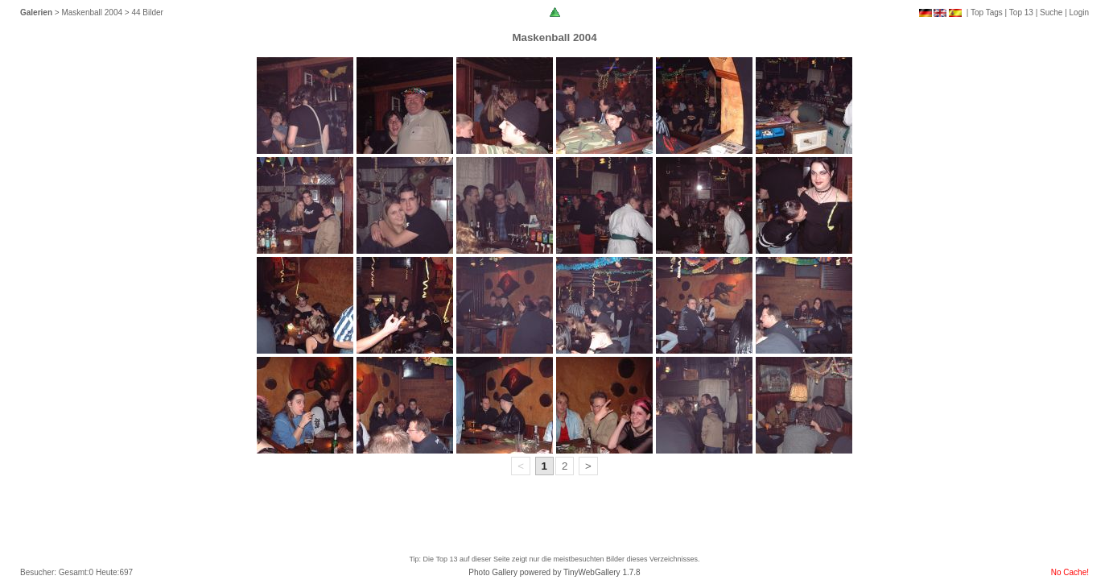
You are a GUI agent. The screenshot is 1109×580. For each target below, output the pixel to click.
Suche (1051, 12)
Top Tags (987, 12)
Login (1079, 12)
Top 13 (1021, 12)
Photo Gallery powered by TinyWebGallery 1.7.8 (554, 572)
